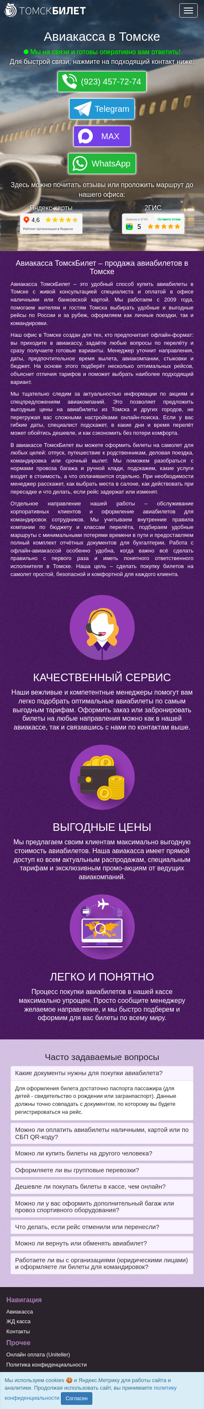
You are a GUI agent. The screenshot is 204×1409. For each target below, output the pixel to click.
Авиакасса (19, 1312)
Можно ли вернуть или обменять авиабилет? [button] (81, 1243)
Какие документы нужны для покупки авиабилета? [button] (88, 1072)
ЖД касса (18, 1321)
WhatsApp (111, 163)
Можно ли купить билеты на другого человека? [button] (83, 1153)
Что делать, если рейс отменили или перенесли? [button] (87, 1226)
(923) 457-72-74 (111, 81)
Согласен (76, 1398)
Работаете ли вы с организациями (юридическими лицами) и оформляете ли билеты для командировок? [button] (101, 1263)
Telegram (112, 109)
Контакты (18, 1331)
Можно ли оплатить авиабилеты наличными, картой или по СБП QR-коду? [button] (101, 1133)
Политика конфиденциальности (46, 1364)
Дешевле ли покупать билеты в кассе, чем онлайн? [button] (90, 1186)
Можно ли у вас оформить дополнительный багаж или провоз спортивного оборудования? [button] (94, 1207)
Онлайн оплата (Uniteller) (38, 1354)
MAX (110, 136)
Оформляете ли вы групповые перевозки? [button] (77, 1170)
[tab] (102, 1073)
